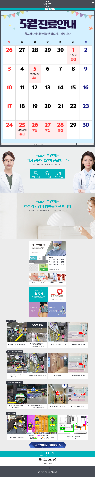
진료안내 (45, 459)
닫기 (85, 144)
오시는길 (54, 459)
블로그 (53, 454)
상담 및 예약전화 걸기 (48, 463)
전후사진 (47, 454)
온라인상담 (42, 454)
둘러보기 (50, 459)
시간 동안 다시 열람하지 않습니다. (39, 144)
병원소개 (40, 459)
